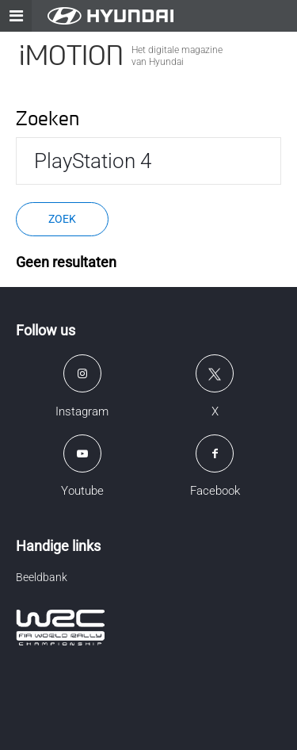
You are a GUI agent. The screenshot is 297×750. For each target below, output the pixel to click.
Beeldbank (41, 577)
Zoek (62, 218)
